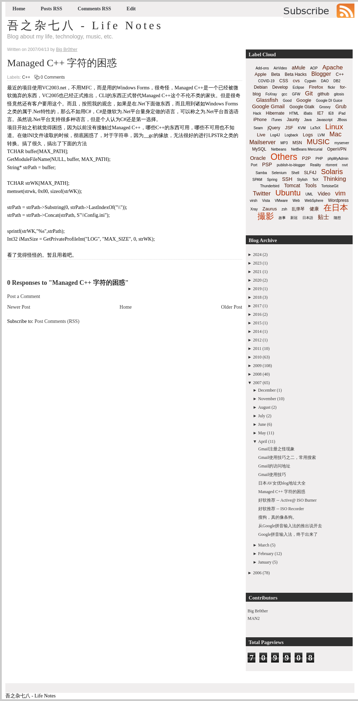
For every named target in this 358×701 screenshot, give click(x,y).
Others (283, 157)
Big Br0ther (258, 610)
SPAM (258, 180)
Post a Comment (23, 296)
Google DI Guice (329, 101)
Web (296, 201)
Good (287, 101)
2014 (257, 331)
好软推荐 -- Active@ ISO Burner (287, 500)
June (262, 424)
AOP (313, 68)
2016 (257, 314)
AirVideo (280, 68)
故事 (282, 218)
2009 (257, 365)
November (267, 398)
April (262, 441)
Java (308, 120)
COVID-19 (266, 81)
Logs (308, 134)
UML (309, 194)
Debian (261, 87)
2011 (257, 348)
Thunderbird (269, 186)
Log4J (275, 135)
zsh (284, 209)
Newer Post (18, 307)
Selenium (279, 173)
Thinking (334, 179)
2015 (257, 322)
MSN (297, 142)
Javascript (324, 120)
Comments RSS (94, 8)
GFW (296, 94)
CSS (283, 80)
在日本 (335, 207)
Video (324, 194)
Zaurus (270, 208)
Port (254, 165)
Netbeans (278, 149)
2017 (257, 305)
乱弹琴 (298, 208)
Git (309, 93)
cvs (296, 80)
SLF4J (310, 172)
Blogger (321, 74)
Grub (340, 106)
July (261, 415)
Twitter (262, 193)
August (264, 407)
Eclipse (298, 87)
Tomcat (292, 185)
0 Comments (53, 77)
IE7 (320, 113)
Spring (272, 180)
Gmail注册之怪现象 (276, 448)
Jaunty (293, 119)
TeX (315, 180)
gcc (284, 94)
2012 (257, 340)
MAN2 (254, 618)
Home (18, 8)
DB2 (336, 81)
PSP (267, 164)
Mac (336, 134)
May (262, 432)
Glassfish (267, 100)
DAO (325, 81)
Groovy (325, 107)
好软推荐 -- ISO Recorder (281, 508)
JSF (289, 127)
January (264, 562)
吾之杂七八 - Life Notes (85, 25)
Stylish (302, 180)
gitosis (339, 94)
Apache (332, 67)
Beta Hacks (295, 74)
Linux (334, 126)
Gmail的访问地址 (274, 466)
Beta (275, 74)
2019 (257, 288)
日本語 (307, 218)
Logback (291, 135)
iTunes (276, 120)
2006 (257, 572)
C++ (26, 77)
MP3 (284, 143)
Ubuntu (288, 192)
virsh (253, 201)
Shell (295, 173)
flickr (331, 87)
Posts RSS (51, 8)
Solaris (332, 172)
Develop (280, 87)
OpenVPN (336, 149)
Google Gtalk (301, 106)
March (263, 545)
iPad (342, 113)
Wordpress (338, 200)
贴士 (323, 217)
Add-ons (262, 68)
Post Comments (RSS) (57, 321)
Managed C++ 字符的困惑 (62, 62)
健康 (314, 208)
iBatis (307, 113)
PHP (319, 159)
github (323, 93)
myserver (341, 143)
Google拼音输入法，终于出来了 (288, 534)
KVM (302, 128)
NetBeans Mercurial (306, 149)
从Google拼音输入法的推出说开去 (290, 525)
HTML (294, 113)
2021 (257, 271)
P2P (306, 158)
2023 (257, 263)
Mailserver (262, 142)
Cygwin (310, 81)
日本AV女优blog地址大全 (282, 483)
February (266, 553)
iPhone (259, 119)
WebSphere (314, 201)
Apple (260, 74)
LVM (321, 135)
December (267, 390)
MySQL (259, 149)
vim (340, 193)
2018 (257, 297)
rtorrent (331, 165)
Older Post (232, 307)
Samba (261, 173)
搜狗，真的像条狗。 (277, 517)
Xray (254, 209)
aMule (298, 67)
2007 (257, 382)
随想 (337, 218)
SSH (287, 179)
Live (261, 134)
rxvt (345, 165)
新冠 (293, 218)
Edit (131, 8)
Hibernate (275, 113)
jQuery (274, 127)
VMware (281, 201)
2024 (257, 254)
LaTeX (315, 128)
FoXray (271, 94)
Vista (266, 201)
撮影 (266, 216)
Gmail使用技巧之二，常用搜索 (287, 457)
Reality (315, 165)
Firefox (316, 87)
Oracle (258, 158)
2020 (257, 280)
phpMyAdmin (338, 159)
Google (303, 100)
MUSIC (318, 142)
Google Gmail (268, 106)
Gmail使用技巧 (272, 474)
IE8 (330, 113)
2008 (257, 374)
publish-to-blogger (291, 165)
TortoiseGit (329, 186)
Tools (311, 185)
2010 (257, 357)
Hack (257, 113)
